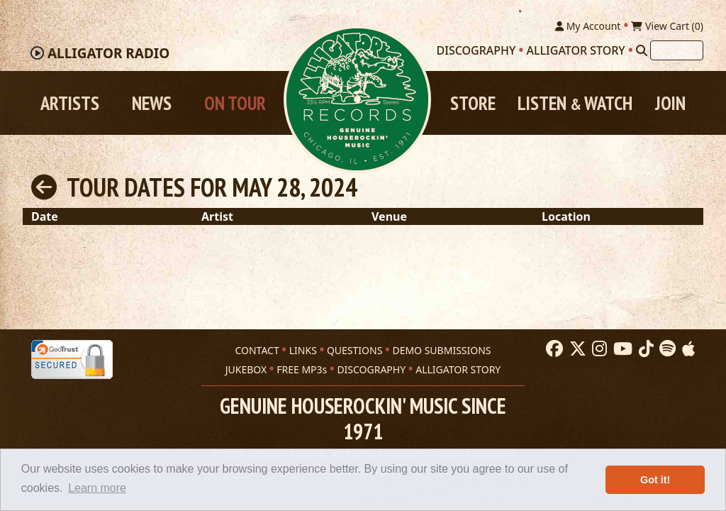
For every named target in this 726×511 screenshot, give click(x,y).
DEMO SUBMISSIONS (441, 350)
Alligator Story (576, 50)
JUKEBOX (246, 369)
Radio (108, 53)
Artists (69, 103)
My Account (587, 26)
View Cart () (667, 26)
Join (670, 103)
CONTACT (257, 350)
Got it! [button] (655, 479)
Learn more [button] (97, 488)
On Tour (235, 103)
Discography (476, 50)
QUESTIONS (354, 350)
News (152, 103)
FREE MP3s (302, 369)
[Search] (641, 50)
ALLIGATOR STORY (458, 369)
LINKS (303, 350)
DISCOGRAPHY (371, 369)
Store (473, 103)
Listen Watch (575, 103)
